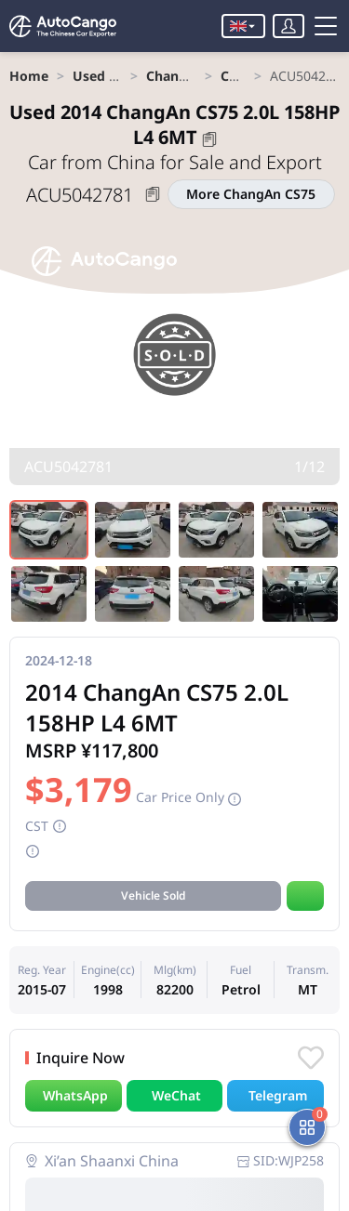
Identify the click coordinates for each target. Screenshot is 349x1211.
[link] (28, 76)
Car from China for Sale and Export (175, 162)
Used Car (101, 76)
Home (28, 76)
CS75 (236, 76)
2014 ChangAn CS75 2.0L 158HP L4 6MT (174, 124)
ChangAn (175, 76)
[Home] (65, 26)
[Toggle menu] (326, 26)
